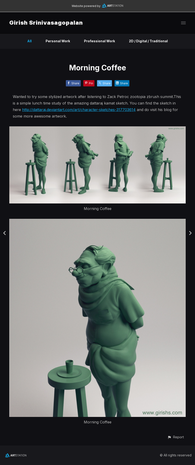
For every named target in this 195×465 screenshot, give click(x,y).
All (29, 41)
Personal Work (58, 41)
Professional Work (99, 41)
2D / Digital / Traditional (148, 41)
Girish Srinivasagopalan (46, 22)
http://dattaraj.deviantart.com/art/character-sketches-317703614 (79, 109)
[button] (175, 437)
